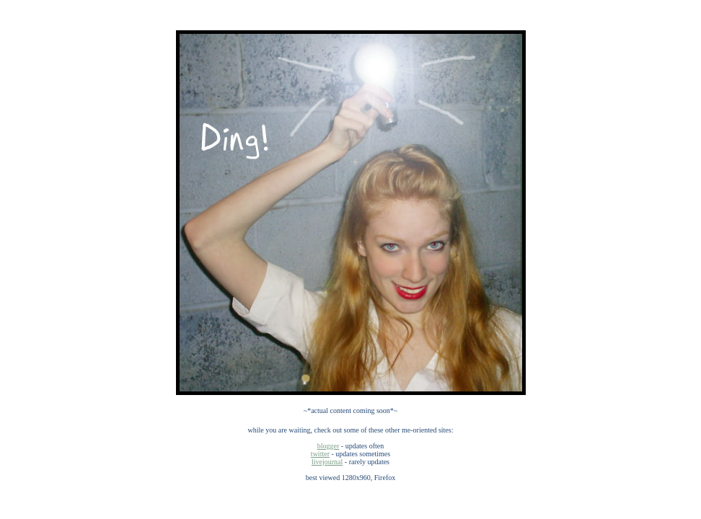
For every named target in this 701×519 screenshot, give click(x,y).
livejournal (327, 462)
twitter (320, 454)
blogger (328, 446)
